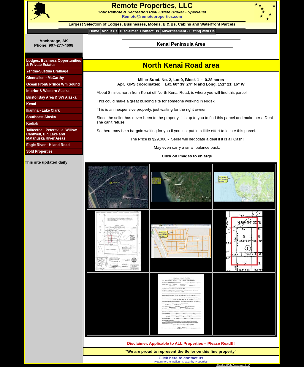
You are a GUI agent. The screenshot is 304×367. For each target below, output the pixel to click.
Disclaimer (129, 31)
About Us (109, 31)
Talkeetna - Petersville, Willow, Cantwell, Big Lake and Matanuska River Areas (52, 134)
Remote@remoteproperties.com (152, 16)
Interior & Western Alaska (47, 91)
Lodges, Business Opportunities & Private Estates (53, 62)
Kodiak (32, 123)
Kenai (31, 104)
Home (94, 31)
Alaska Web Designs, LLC (233, 365)
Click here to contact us (181, 358)
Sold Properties (39, 151)
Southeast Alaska (41, 117)
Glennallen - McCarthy (45, 78)
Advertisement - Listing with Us (188, 31)
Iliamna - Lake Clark (43, 110)
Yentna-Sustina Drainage (47, 71)
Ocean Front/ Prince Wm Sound (53, 84)
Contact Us (149, 31)
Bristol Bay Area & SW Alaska (51, 97)
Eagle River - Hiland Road (48, 145)
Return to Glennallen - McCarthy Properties (181, 361)
